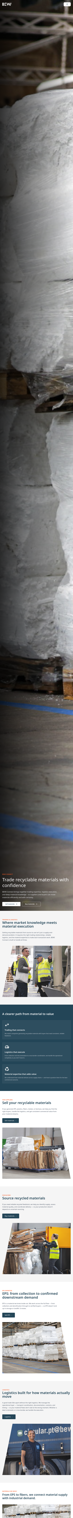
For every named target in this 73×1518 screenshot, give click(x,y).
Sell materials (11, 904)
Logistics (9, 1417)
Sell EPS (8, 1315)
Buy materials (31, 904)
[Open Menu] (67, 4)
